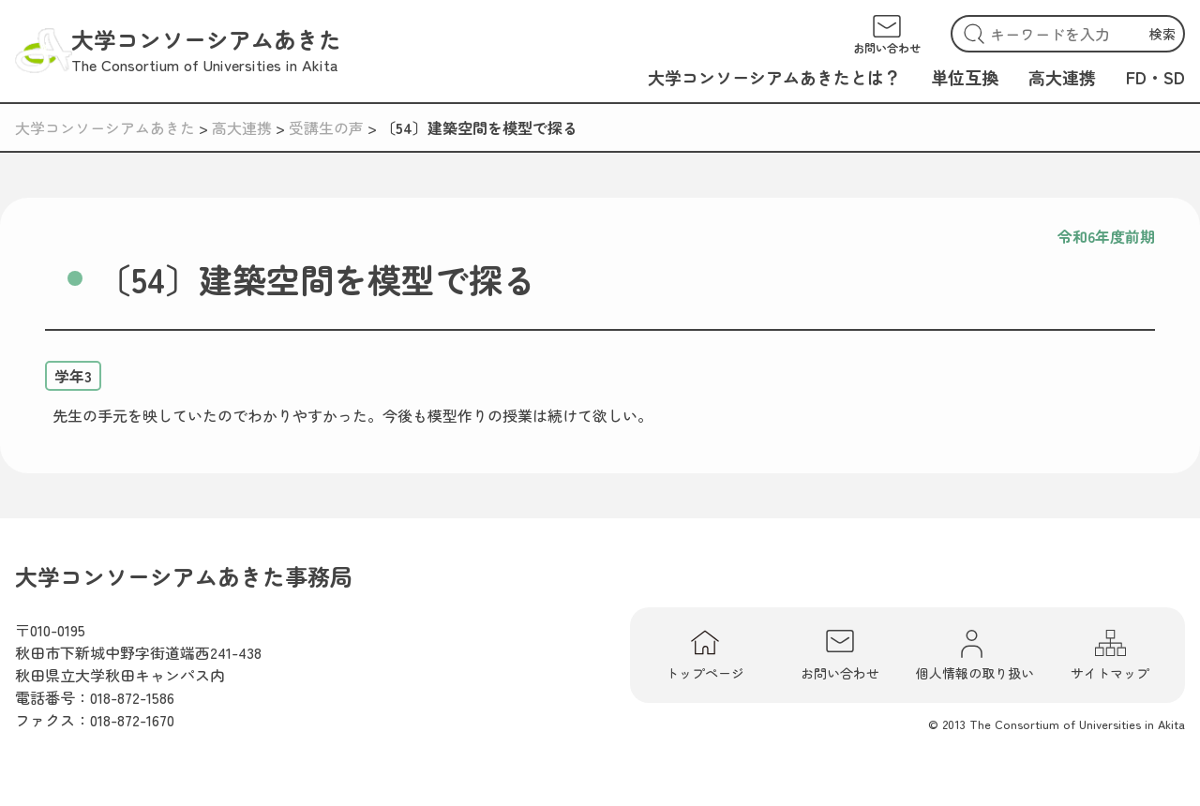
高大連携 (1062, 77)
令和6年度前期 (1106, 236)
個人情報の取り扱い (975, 655)
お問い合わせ (840, 655)
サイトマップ (1110, 655)
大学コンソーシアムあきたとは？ (774, 77)
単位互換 (964, 77)
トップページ (705, 655)
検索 (1162, 33)
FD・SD (1155, 77)
